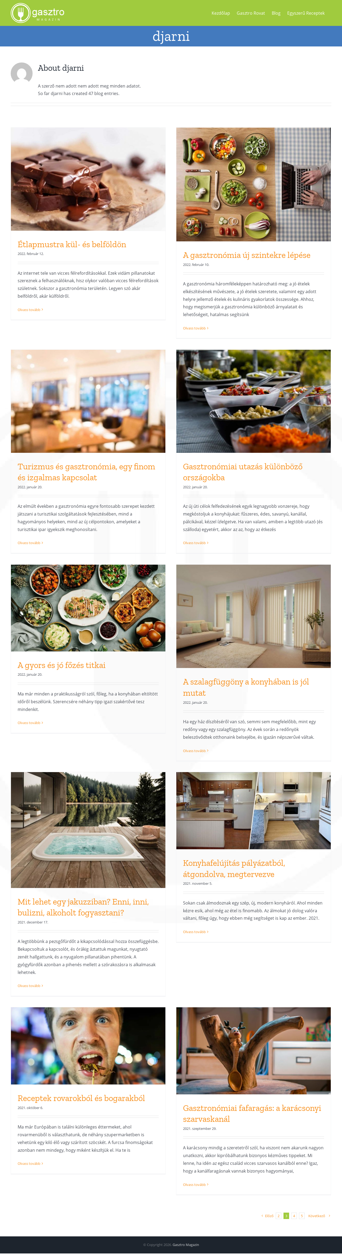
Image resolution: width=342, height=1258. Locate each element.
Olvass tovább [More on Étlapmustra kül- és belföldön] (29, 328)
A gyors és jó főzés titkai (62, 665)
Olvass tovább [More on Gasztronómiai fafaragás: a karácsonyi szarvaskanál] (194, 1184)
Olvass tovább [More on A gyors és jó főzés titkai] (29, 750)
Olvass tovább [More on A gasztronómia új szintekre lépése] (194, 328)
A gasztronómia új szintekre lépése (246, 255)
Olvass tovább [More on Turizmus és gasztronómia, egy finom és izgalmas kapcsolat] (29, 543)
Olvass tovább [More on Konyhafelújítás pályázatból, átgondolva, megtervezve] (194, 985)
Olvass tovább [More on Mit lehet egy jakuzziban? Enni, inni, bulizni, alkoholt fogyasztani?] (29, 985)
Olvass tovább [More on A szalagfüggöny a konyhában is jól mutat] (194, 750)
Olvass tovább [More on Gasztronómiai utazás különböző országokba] (194, 543)
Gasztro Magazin (186, 1244)
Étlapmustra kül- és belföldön (72, 244)
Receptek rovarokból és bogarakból (81, 1098)
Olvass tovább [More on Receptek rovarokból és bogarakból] (29, 1184)
